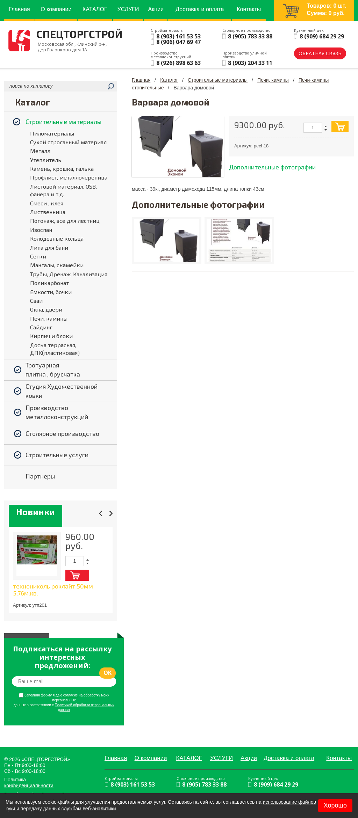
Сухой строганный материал (68, 142)
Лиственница (47, 212)
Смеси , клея (46, 203)
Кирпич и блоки (51, 336)
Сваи (36, 300)
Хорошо (335, 805)
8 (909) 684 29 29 (322, 36)
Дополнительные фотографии (272, 167)
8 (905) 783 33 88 (250, 36)
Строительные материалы (218, 80)
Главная (141, 80)
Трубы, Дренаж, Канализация (68, 274)
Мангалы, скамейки (57, 265)
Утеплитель (45, 159)
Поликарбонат (49, 282)
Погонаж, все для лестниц (65, 220)
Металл (40, 150)
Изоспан (41, 229)
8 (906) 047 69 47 (178, 42)
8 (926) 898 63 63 (178, 63)
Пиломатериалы (52, 133)
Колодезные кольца (57, 238)
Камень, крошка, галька (62, 168)
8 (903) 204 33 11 (250, 63)
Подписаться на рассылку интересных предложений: (62, 657)
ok (107, 673)
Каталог (169, 80)
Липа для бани (49, 247)
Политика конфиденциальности (28, 782)
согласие (70, 695)
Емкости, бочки (51, 292)
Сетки (38, 256)
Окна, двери (46, 309)
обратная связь (320, 53)
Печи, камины (48, 318)
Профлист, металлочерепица (68, 177)
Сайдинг (41, 327)
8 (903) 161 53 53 (178, 36)
